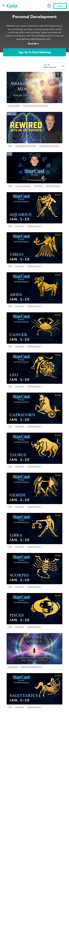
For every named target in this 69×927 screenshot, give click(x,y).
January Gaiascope (23, 186)
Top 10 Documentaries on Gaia (35, 106)
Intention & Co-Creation (49, 146)
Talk (10, 146)
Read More (33, 43)
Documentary (13, 106)
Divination (38, 186)
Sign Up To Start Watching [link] (34, 52)
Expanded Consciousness (26, 146)
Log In (60, 6)
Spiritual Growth (53, 186)
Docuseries (12, 667)
